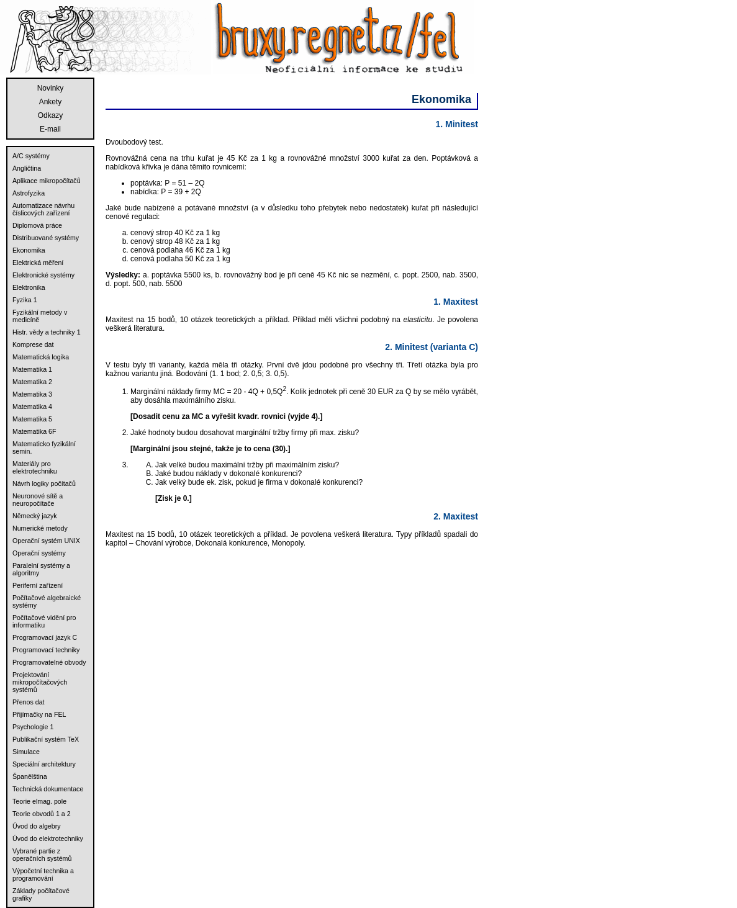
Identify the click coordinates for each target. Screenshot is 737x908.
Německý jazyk (34, 515)
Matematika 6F (34, 431)
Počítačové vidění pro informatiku (44, 621)
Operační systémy (39, 553)
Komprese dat (32, 344)
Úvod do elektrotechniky (47, 838)
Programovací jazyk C (44, 637)
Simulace (26, 751)
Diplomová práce (37, 225)
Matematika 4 (32, 406)
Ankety (50, 101)
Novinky (50, 88)
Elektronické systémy (43, 275)
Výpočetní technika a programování (43, 874)
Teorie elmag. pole (39, 801)
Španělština (29, 776)
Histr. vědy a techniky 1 (46, 332)
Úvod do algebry (36, 826)
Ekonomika (28, 250)
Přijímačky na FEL (39, 714)
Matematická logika (40, 357)
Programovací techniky (45, 650)
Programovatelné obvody (49, 662)
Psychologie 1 (32, 726)
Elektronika (28, 287)
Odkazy (50, 115)
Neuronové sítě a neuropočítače (37, 499)
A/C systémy (31, 156)
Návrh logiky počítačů (44, 483)
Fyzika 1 (24, 299)
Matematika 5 (32, 419)
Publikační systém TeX (45, 739)
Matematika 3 (32, 394)
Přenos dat (28, 702)
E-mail (50, 129)
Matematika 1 (32, 369)
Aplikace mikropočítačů (46, 180)
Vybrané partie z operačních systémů (41, 854)
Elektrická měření (37, 262)
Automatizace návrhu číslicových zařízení (43, 209)
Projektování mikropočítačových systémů (39, 682)
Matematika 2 (32, 381)
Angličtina (26, 168)
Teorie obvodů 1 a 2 (41, 813)
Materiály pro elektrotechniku (34, 467)
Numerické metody (40, 528)
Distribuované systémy (45, 237)
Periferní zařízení (37, 585)
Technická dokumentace (47, 789)
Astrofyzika (28, 193)
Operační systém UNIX (46, 540)
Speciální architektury (44, 764)
